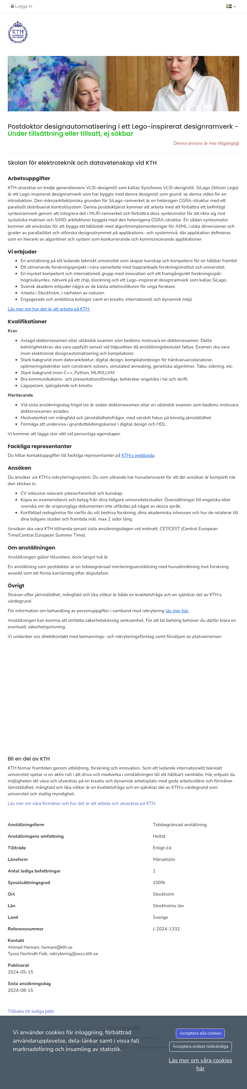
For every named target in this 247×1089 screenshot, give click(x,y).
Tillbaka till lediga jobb (31, 1011)
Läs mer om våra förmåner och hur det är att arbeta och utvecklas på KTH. (82, 803)
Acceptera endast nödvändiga (200, 1046)
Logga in (21, 6)
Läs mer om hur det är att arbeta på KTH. (49, 309)
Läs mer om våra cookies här (200, 1065)
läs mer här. (177, 611)
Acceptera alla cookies (200, 1033)
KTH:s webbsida (138, 455)
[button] (231, 6)
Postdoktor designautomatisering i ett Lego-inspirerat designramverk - (123, 130)
